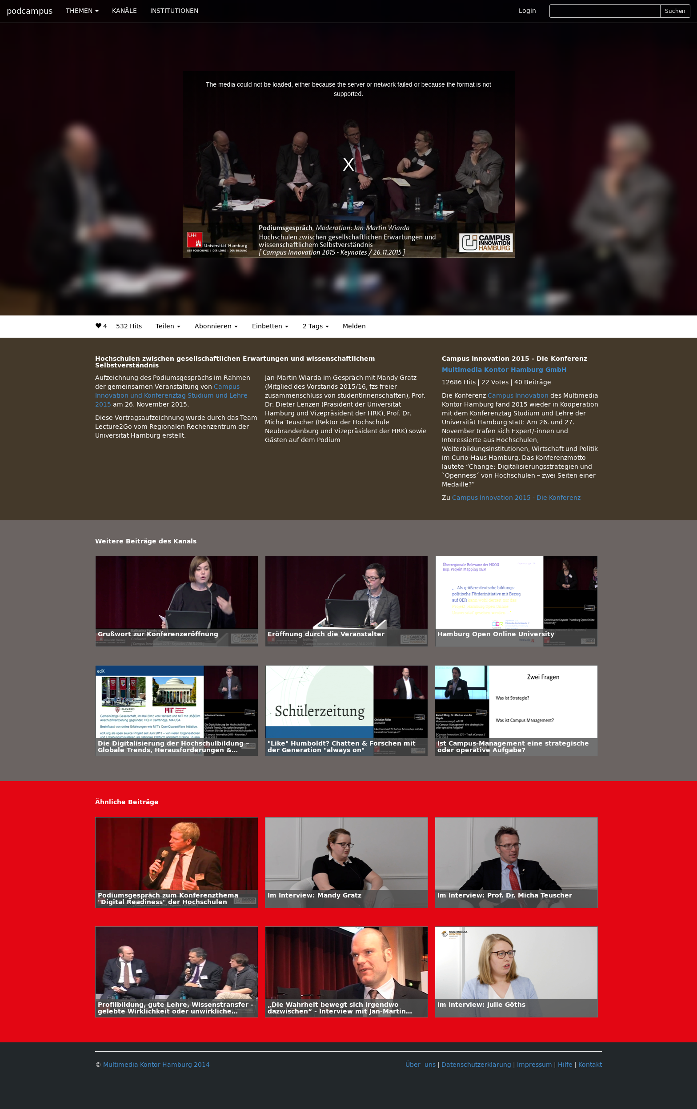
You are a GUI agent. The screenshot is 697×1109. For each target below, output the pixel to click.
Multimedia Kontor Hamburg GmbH (504, 370)
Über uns (420, 1065)
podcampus (29, 11)
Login (527, 11)
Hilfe (565, 1065)
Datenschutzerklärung (476, 1065)
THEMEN (82, 11)
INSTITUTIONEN (174, 11)
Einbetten (270, 326)
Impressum (534, 1065)
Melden (354, 326)
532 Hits (129, 326)
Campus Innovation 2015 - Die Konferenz (516, 498)
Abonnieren (216, 326)
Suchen (675, 11)
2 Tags (316, 326)
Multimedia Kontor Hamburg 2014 (156, 1065)
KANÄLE (124, 11)
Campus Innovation (518, 395)
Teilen (168, 326)
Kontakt (590, 1065)
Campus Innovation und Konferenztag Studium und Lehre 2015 (171, 395)
